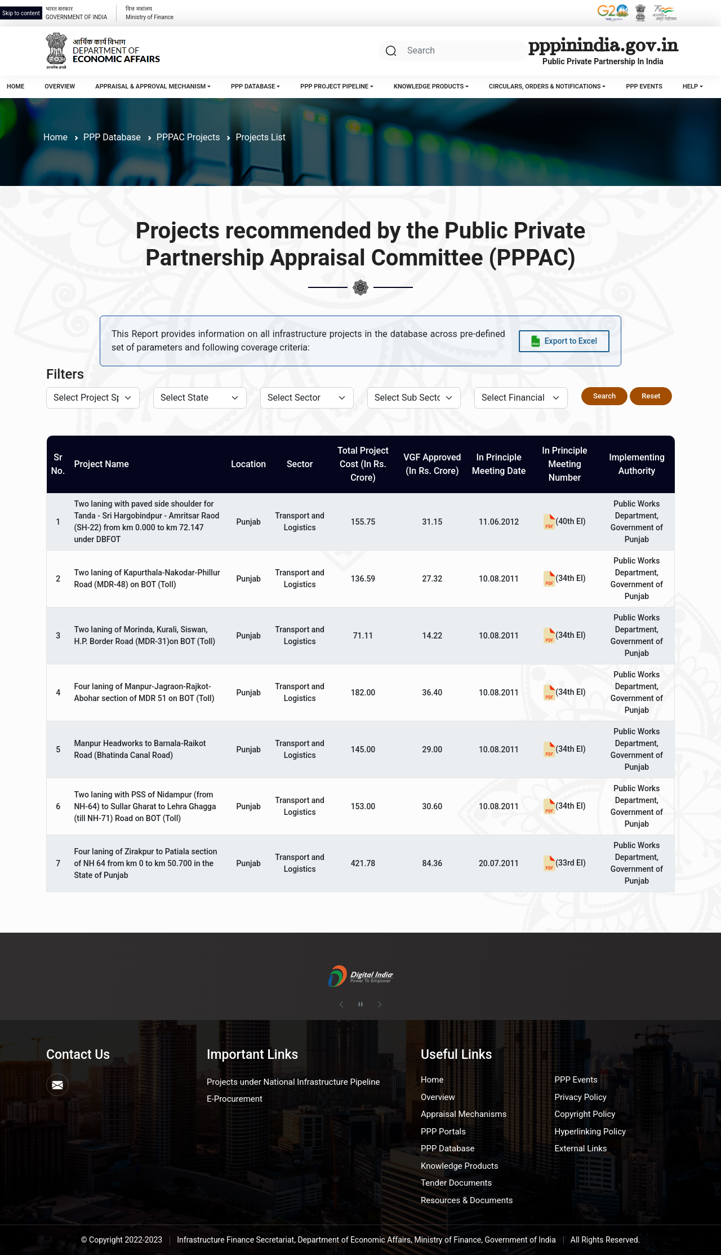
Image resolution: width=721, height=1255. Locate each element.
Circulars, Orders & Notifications (545, 86)
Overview (59, 86)
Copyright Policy (585, 1114)
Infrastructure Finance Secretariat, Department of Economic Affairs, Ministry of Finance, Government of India (366, 1239)
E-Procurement (234, 1099)
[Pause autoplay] (360, 1004)
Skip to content (21, 13)
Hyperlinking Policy (590, 1132)
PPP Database (253, 86)
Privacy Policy (581, 1097)
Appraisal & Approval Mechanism (150, 86)
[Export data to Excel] (564, 341)
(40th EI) (564, 521)
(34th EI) (564, 578)
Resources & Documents (467, 1200)
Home (15, 86)
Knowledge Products (429, 86)
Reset (651, 396)
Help (690, 86)
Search (604, 396)
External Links (581, 1148)
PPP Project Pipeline (334, 86)
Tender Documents (456, 1183)
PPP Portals (443, 1132)
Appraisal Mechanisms (463, 1114)
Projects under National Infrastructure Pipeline (293, 1082)
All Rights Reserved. (605, 1239)
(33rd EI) (565, 862)
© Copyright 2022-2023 (122, 1239)
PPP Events (644, 86)
